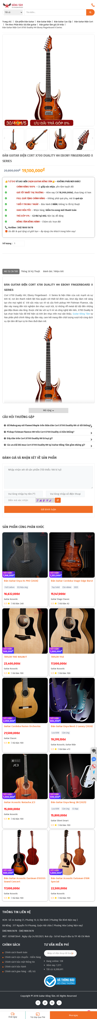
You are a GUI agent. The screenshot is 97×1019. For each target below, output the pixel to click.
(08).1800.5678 (9, 931)
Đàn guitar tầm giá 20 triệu (51, 24)
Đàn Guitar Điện (44, 21)
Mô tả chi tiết (11, 271)
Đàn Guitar (29, 21)
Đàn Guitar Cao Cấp (62, 21)
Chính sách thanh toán (14, 952)
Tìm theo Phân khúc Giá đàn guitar (20, 24)
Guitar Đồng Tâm (81, 313)
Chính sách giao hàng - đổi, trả (19, 971)
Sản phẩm (19, 21)
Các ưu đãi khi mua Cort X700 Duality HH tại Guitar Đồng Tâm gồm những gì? (46, 445)
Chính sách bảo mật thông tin (18, 962)
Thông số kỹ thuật (30, 271)
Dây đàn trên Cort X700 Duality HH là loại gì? (30, 438)
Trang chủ (7, 21)
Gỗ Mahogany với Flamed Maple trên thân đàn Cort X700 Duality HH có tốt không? (49, 425)
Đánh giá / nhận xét (53, 271)
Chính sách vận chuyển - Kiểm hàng (21, 957)
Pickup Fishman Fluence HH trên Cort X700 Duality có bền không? (40, 432)
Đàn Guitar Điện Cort (83, 21)
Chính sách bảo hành (14, 966)
